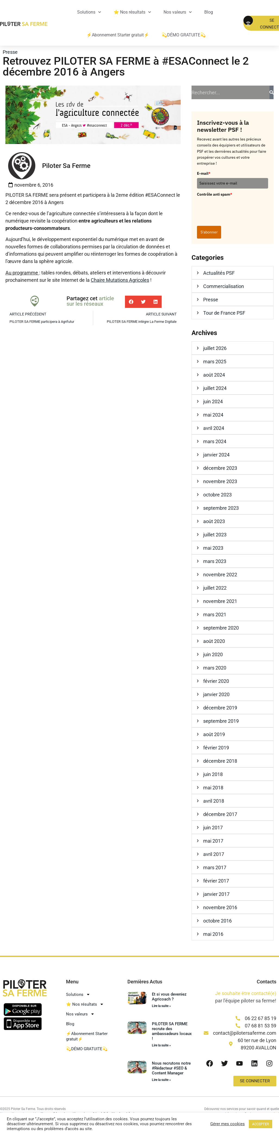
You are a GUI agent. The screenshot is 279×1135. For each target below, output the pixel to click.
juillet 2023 (215, 534)
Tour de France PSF (224, 313)
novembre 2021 (220, 601)
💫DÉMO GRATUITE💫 (184, 34)
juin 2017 (213, 827)
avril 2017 (213, 854)
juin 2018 (213, 774)
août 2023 (214, 521)
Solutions (89, 12)
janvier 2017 (216, 894)
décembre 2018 (220, 761)
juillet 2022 (215, 588)
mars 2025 (214, 361)
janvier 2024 (216, 455)
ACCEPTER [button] (260, 1124)
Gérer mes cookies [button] (227, 1123)
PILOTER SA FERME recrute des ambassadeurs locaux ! (172, 1031)
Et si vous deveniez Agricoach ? (169, 997)
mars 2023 (214, 561)
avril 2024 (213, 428)
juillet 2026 (215, 348)
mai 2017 (213, 841)
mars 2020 (214, 668)
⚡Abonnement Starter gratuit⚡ (117, 34)
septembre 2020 (221, 628)
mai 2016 (213, 934)
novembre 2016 (220, 907)
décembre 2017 (220, 814)
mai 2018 (213, 787)
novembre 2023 (220, 481)
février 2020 (216, 681)
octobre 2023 (217, 495)
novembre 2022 (220, 574)
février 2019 (216, 748)
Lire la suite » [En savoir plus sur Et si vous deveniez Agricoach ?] (161, 1006)
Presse (10, 52)
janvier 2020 (216, 694)
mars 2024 (214, 441)
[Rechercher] (271, 92)
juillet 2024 (215, 388)
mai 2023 (213, 548)
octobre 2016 (217, 921)
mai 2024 (213, 415)
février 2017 (216, 881)
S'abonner (209, 232)
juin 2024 (213, 401)
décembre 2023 (220, 468)
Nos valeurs (178, 12)
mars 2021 (214, 614)
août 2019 (214, 734)
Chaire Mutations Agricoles (120, 280)
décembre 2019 (220, 708)
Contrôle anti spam (214, 194)
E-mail (204, 173)
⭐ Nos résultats (132, 12)
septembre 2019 (221, 721)
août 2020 (214, 641)
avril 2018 (213, 801)
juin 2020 (213, 654)
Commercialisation (223, 286)
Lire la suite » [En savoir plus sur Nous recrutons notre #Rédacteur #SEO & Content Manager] (161, 1080)
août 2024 (214, 375)
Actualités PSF (219, 273)
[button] (131, 302)
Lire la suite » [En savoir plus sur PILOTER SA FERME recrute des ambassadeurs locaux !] (161, 1045)
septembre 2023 (221, 508)
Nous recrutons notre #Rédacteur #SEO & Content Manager (171, 1068)
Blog (208, 12)
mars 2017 (214, 867)
